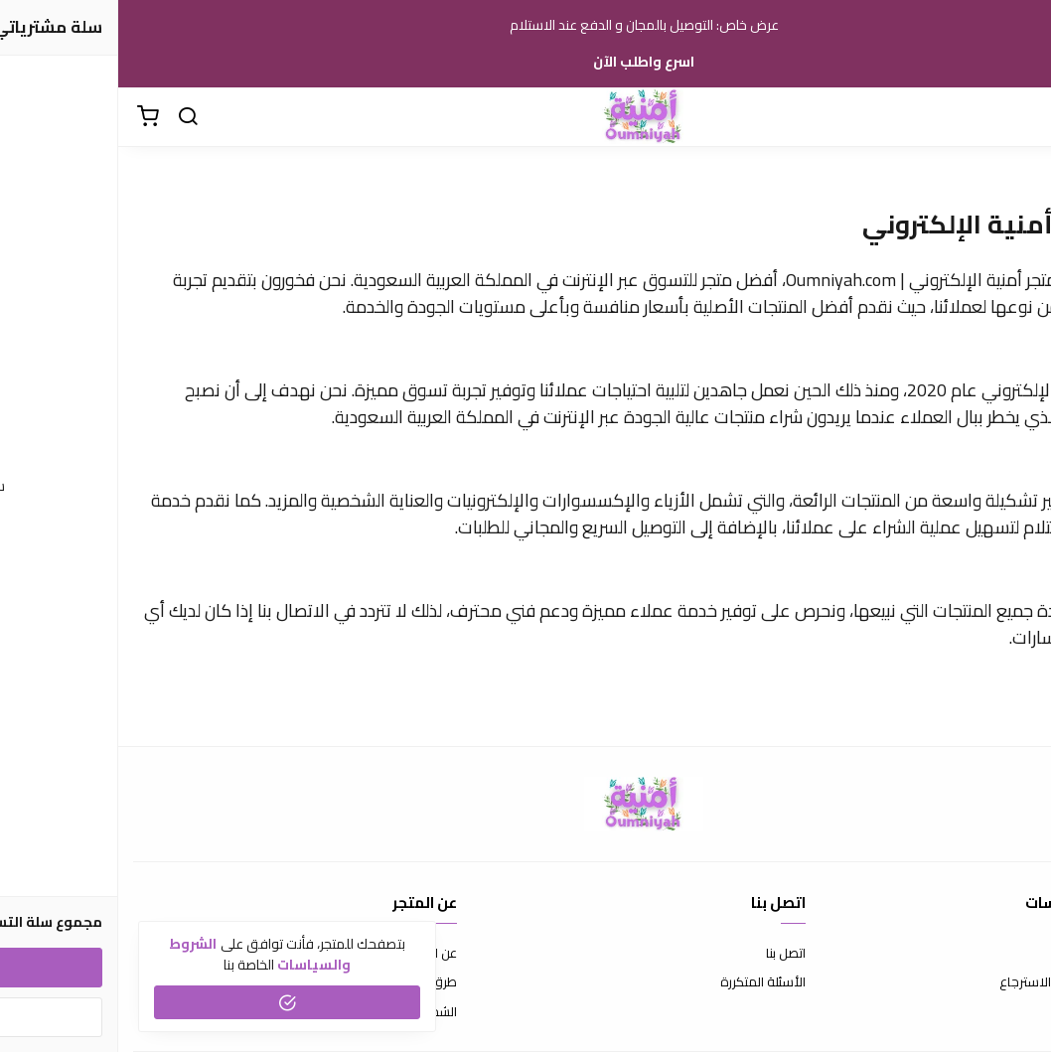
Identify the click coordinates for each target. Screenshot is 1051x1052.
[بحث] (69, 117)
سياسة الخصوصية (986, 1012)
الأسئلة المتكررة (644, 982)
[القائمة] (1021, 117)
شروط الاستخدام (991, 954)
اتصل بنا (667, 954)
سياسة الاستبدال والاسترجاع (958, 982)
